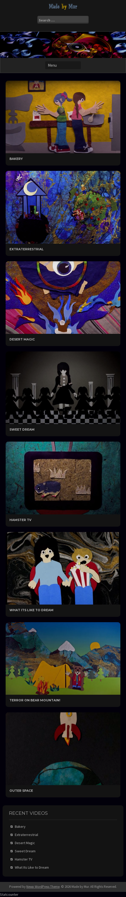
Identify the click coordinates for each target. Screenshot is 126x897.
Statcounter (9, 894)
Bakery (16, 159)
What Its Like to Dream (31, 610)
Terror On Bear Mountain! (34, 700)
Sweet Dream (22, 429)
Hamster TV (20, 520)
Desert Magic (22, 339)
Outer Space (21, 791)
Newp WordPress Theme (43, 886)
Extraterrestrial (26, 249)
